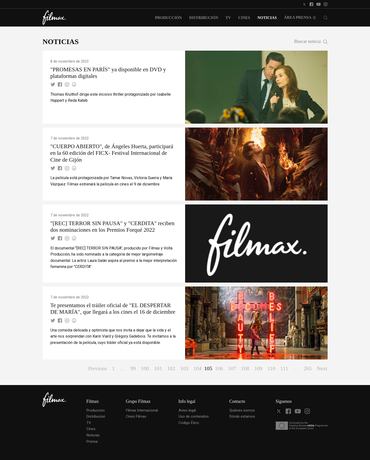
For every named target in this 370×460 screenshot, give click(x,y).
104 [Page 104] (197, 368)
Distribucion (95, 416)
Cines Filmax (136, 416)
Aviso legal (187, 410)
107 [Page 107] (232, 368)
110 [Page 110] (271, 368)
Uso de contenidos (194, 416)
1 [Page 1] (113, 368)
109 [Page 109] (258, 368)
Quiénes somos (242, 410)
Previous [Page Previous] (97, 368)
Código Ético (189, 423)
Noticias (93, 435)
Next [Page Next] (322, 368)
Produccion (95, 410)
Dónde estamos (242, 416)
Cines (90, 429)
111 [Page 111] (284, 368)
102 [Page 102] (171, 368)
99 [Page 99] (133, 368)
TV (88, 423)
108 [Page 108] (245, 368)
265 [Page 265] (308, 368)
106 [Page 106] (219, 368)
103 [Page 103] (184, 368)
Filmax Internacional (142, 410)
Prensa (92, 441)
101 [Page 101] (158, 368)
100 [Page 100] (145, 368)
